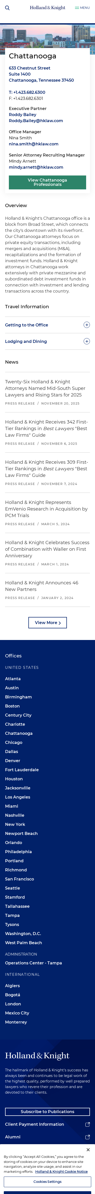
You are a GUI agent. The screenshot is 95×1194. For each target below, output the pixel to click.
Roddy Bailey (22, 114)
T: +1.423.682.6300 (27, 92)
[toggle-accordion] (47, 325)
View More (46, 622)
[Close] (88, 1157)
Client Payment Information (34, 1124)
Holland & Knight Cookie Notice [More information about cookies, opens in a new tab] (61, 1179)
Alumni (13, 1137)
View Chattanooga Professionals (47, 182)
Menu (85, 8)
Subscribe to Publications (47, 1111)
